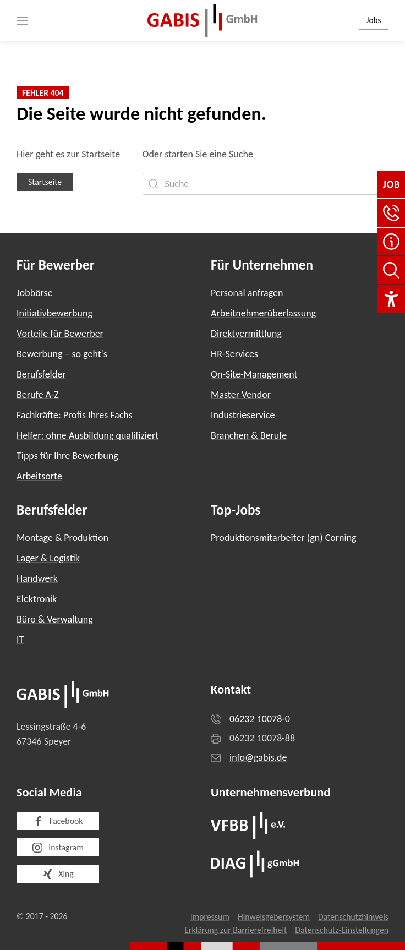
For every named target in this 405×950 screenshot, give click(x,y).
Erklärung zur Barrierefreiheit (235, 930)
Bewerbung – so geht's (62, 354)
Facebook (58, 821)
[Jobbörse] (391, 184)
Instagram (58, 847)
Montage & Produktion (62, 538)
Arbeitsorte (39, 476)
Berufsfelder (41, 374)
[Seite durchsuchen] (391, 270)
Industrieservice (243, 415)
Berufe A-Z (38, 395)
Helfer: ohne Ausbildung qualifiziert (87, 435)
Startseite (45, 182)
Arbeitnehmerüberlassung (263, 313)
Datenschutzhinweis (353, 916)
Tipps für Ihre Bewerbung (67, 456)
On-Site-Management (254, 374)
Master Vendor (241, 395)
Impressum (209, 916)
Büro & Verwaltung (55, 619)
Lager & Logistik (48, 558)
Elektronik (37, 599)
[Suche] (265, 184)
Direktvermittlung (246, 333)
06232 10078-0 (259, 719)
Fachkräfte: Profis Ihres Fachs (75, 415)
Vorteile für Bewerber (60, 333)
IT (20, 640)
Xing (57, 874)
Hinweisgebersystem (274, 916)
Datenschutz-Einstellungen (341, 930)
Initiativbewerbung (54, 313)
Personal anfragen (247, 293)
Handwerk (37, 578)
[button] (22, 20)
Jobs (373, 20)
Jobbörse (35, 293)
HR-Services (234, 354)
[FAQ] (391, 241)
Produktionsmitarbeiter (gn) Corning (284, 538)
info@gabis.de (258, 757)
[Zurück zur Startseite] (202, 20)
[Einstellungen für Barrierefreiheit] (391, 299)
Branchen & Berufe (249, 435)
